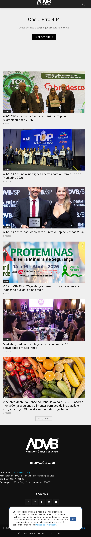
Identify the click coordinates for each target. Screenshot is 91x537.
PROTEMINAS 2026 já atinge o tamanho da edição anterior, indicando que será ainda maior (42, 288)
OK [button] (73, 519)
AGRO (6, 397)
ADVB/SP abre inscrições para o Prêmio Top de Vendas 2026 (43, 232)
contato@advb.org (21, 472)
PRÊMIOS (7, 111)
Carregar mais (44, 418)
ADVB (6, 281)
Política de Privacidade (45, 524)
